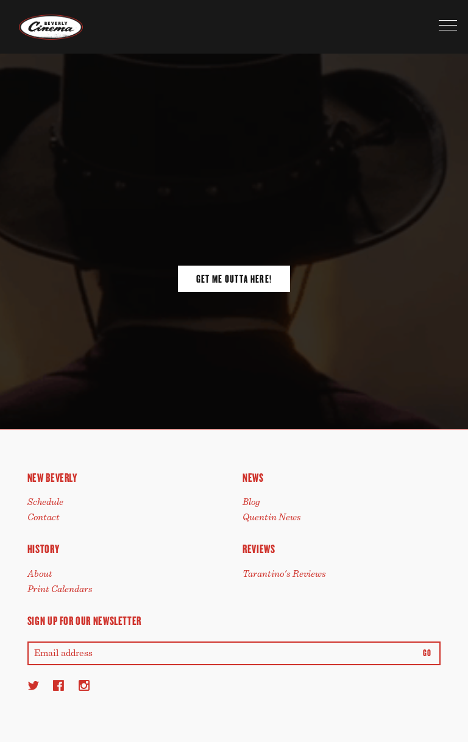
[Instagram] (84, 685)
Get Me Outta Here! (234, 279)
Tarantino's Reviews (284, 574)
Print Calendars (60, 589)
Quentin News (272, 517)
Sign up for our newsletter (84, 621)
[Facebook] (58, 685)
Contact (43, 517)
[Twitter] (33, 685)
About (39, 574)
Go (427, 653)
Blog (251, 502)
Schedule (45, 502)
